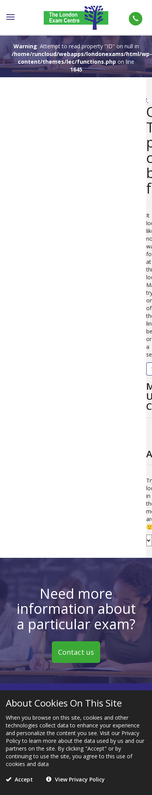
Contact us (76, 652)
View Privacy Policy (75, 779)
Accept (19, 779)
